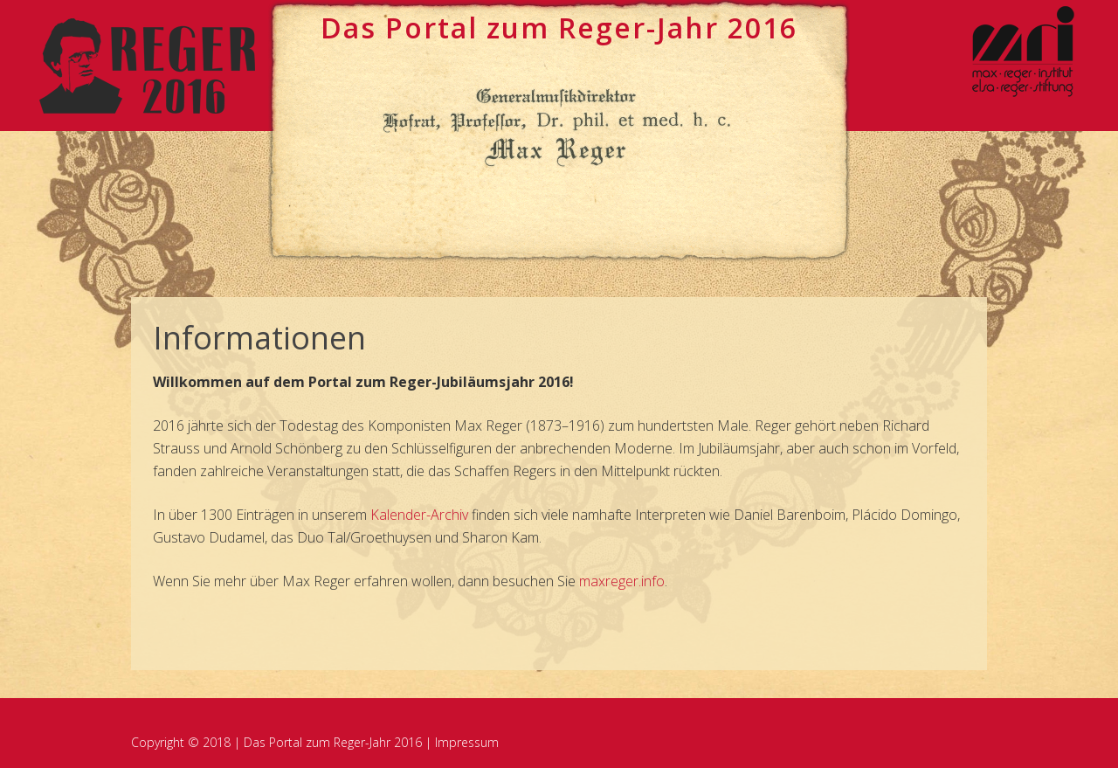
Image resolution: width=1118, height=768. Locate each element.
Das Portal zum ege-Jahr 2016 (559, 27)
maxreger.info (622, 581)
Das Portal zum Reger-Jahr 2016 (333, 742)
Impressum (467, 742)
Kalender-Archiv (419, 514)
